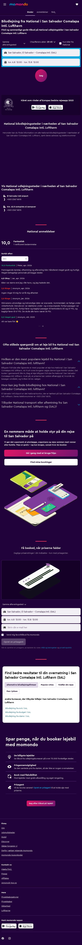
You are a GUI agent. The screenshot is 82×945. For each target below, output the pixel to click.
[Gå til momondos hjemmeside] (19, 4)
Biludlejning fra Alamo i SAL (17, 716)
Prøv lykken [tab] (12, 691)
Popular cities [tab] (47, 685)
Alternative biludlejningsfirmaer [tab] (21, 685)
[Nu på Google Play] (38, 107)
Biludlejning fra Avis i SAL (16, 708)
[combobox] (14, 43)
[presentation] (55, 107)
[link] (41, 453)
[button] (5, 4)
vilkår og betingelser (49, 647)
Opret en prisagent (42, 788)
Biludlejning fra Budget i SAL (18, 712)
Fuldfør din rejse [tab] (65, 685)
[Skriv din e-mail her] (43, 627)
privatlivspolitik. (66, 647)
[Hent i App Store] (55, 107)
